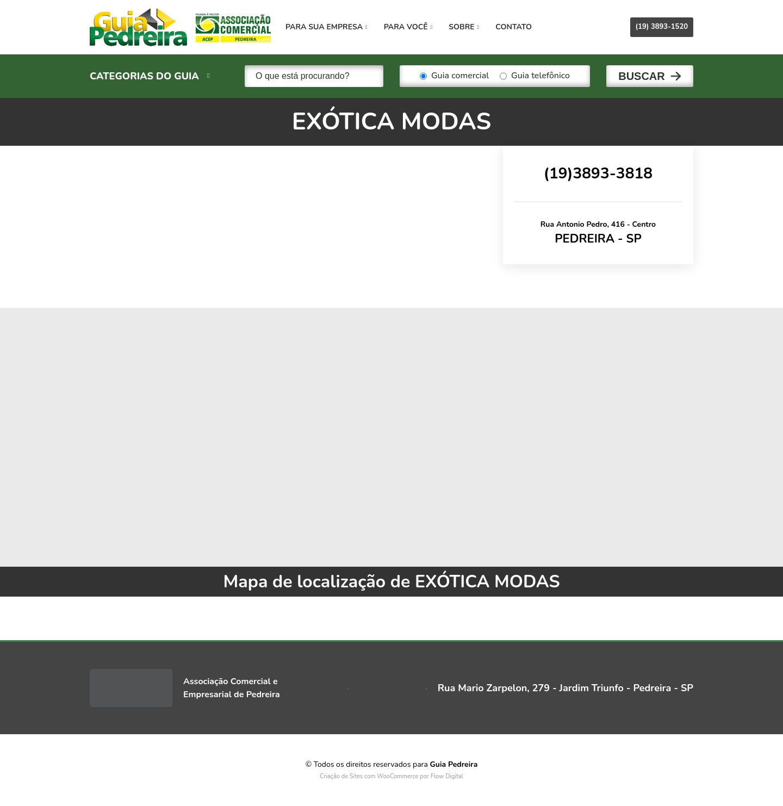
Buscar (641, 76)
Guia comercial (454, 76)
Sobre (464, 27)
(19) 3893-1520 (662, 27)
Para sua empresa (326, 27)
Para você (408, 27)
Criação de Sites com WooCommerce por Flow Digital (391, 776)
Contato (513, 27)
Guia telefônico (535, 76)
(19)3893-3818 (598, 173)
